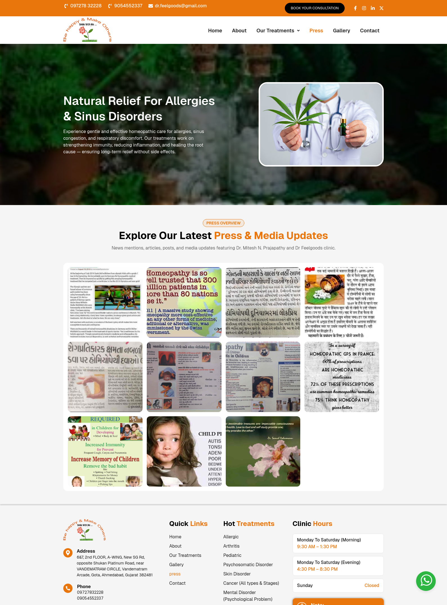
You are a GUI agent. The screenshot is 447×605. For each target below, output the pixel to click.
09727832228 (90, 592)
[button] (278, 30)
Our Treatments (278, 30)
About (239, 30)
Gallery (341, 30)
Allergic (231, 537)
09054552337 (90, 598)
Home (215, 30)
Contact (370, 30)
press (316, 30)
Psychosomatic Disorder (248, 565)
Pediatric (232, 555)
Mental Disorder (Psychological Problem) (247, 596)
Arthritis (231, 546)
